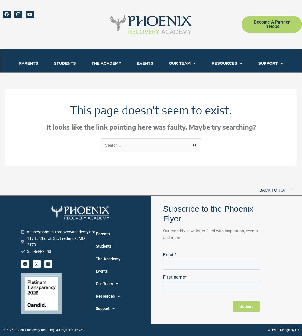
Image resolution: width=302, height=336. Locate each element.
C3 (297, 330)
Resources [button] (226, 63)
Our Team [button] (182, 63)
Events (145, 63)
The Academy (106, 63)
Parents (28, 63)
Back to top (273, 190)
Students (65, 63)
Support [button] (270, 63)
